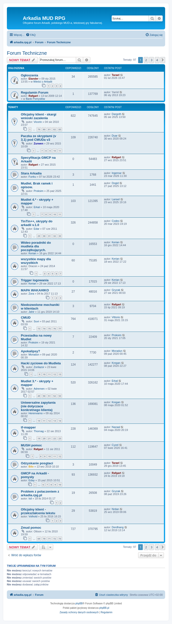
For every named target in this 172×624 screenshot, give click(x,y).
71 (49, 538)
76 (54, 328)
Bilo (31, 466)
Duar (115, 135)
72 (54, 538)
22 (54, 438)
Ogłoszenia (29, 75)
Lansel (115, 199)
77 (60, 328)
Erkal (37, 207)
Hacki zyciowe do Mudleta (41, 363)
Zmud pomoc (31, 527)
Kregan (116, 362)
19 (39, 438)
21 (49, 438)
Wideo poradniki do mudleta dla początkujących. (36, 246)
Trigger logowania (35, 280)
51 (49, 395)
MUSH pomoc (31, 445)
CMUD (26, 317)
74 (44, 328)
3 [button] (151, 60)
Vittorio (116, 317)
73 (39, 328)
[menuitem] (31, 35)
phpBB (79, 603)
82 (54, 129)
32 (54, 236)
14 (60, 420)
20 (44, 438)
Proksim (38, 190)
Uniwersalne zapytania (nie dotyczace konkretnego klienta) (38, 406)
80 (44, 129)
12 (54, 374)
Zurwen (38, 143)
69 (39, 538)
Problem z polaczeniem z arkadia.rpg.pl (40, 493)
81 (49, 129)
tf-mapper (28, 427)
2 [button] (146, 60)
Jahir (31, 311)
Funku (32, 176)
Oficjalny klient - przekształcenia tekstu (38, 511)
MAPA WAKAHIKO (35, 290)
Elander (33, 78)
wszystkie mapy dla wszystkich (36, 261)
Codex (115, 220)
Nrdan (115, 509)
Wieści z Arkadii (42, 81)
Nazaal (116, 426)
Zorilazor (39, 367)
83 (60, 129)
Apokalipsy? (30, 351)
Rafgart (33, 95)
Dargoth (116, 114)
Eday (31, 480)
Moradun (33, 354)
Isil (30, 498)
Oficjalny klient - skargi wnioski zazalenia (38, 116)
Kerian (32, 253)
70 (44, 538)
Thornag (39, 431)
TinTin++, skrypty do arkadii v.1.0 (37, 223)
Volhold (32, 516)
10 (54, 150)
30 (44, 236)
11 (60, 150)
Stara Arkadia (31, 173)
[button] (162, 60)
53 (60, 395)
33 (60, 236)
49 (39, 395)
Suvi (36, 321)
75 (49, 328)
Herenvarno (35, 413)
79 (39, 129)
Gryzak (116, 289)
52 (54, 395)
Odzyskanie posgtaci (37, 463)
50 (44, 395)
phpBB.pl (104, 608)
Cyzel (115, 444)
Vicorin (38, 121)
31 (49, 236)
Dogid (115, 183)
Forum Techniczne (27, 53)
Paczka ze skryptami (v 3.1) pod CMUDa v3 (38, 138)
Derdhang (117, 527)
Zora (31, 293)
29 (39, 236)
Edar (36, 228)
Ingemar (116, 172)
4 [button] (157, 60)
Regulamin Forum (34, 92)
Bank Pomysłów (35, 98)
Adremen (39, 388)
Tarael (115, 74)
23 (60, 438)
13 (60, 374)
